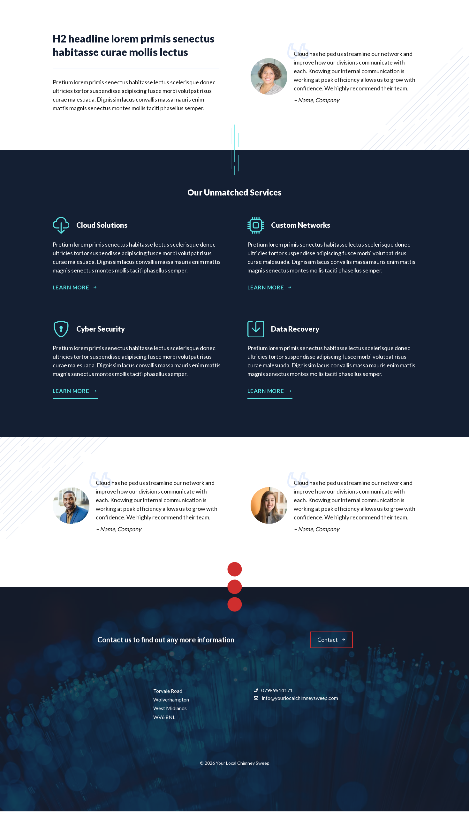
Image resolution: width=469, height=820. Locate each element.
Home (295, 16)
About (332, 16)
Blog (361, 16)
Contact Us (395, 16)
